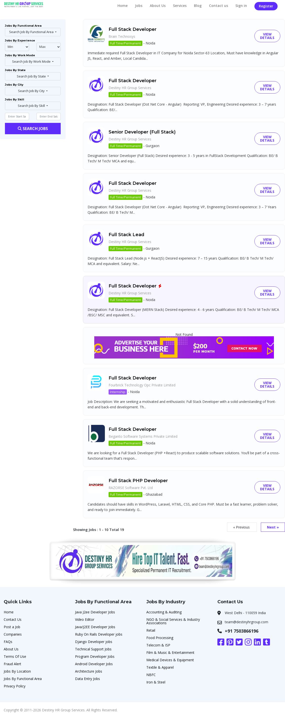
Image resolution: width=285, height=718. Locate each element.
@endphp (49, 47)
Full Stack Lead (126, 234)
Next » (273, 527)
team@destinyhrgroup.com (246, 622)
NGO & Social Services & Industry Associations (173, 621)
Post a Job (12, 626)
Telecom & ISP (158, 645)
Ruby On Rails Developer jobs (98, 634)
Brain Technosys (122, 36)
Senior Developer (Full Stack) (142, 132)
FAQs (8, 641)
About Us (158, 5)
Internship (117, 392)
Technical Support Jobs (93, 649)
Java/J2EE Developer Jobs (95, 626)
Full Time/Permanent (125, 43)
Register (266, 6)
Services (180, 5)
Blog (198, 5)
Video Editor (84, 619)
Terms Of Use (15, 656)
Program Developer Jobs (94, 656)
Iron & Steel (155, 682)
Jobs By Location (17, 671)
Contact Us (12, 619)
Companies (13, 634)
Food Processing (159, 637)
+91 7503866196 (241, 631)
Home (122, 5)
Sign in (241, 5)
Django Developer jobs (93, 641)
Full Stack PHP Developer (138, 480)
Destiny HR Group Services (130, 87)
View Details (267, 36)
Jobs (138, 5)
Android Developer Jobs (94, 663)
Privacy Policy (14, 686)
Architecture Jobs (88, 671)
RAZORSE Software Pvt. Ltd (131, 487)
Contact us (218, 5)
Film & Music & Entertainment (170, 652)
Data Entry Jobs (87, 678)
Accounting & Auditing (164, 612)
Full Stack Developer (132, 29)
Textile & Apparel (160, 667)
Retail (150, 630)
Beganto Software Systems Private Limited (143, 436)
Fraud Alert (12, 663)
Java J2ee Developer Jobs (95, 612)
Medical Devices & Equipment (170, 660)
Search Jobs (33, 128)
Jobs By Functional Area (23, 678)
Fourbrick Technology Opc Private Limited (142, 385)
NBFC (151, 674)
